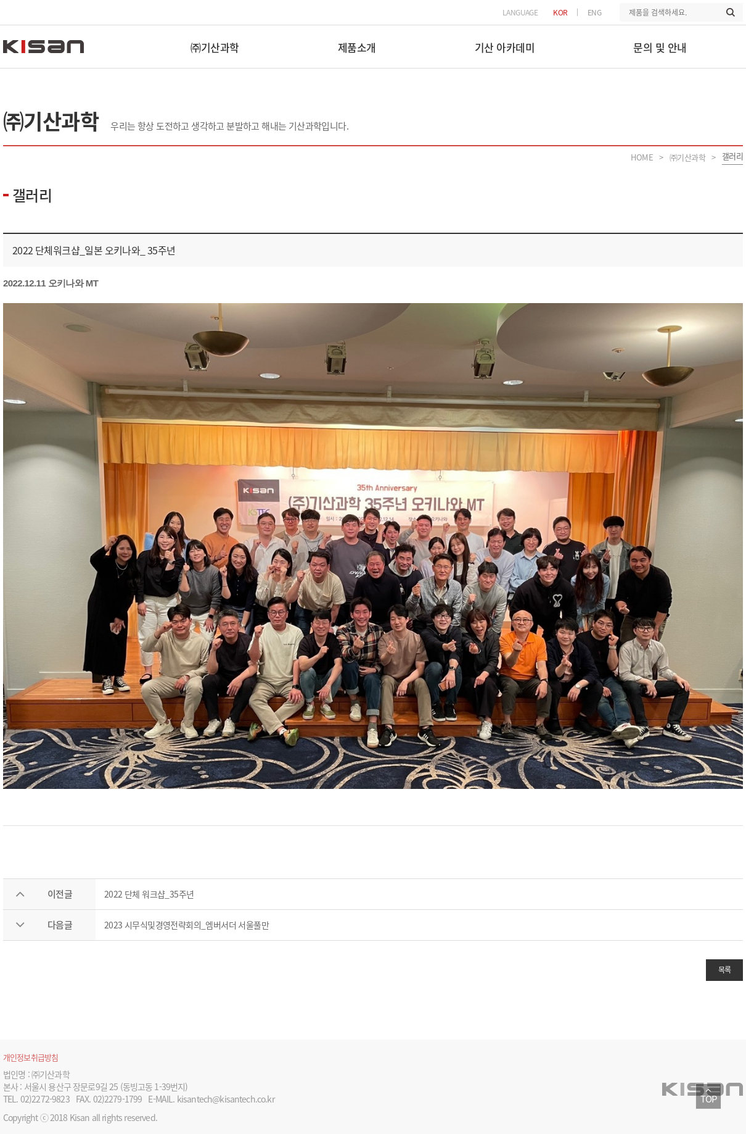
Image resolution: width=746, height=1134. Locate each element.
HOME (642, 157)
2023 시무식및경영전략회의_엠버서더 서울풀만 (186, 925)
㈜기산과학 (687, 157)
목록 (724, 969)
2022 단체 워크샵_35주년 (149, 894)
